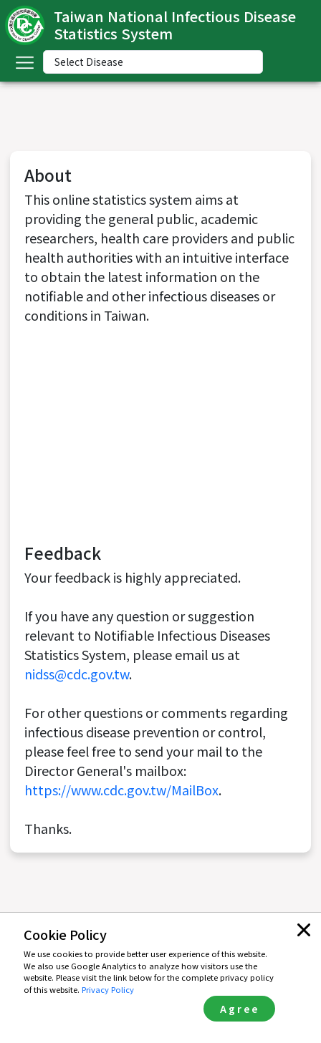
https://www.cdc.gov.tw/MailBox (121, 789)
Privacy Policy (108, 989)
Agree (239, 1008)
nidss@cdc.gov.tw (76, 673)
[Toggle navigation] (24, 62)
